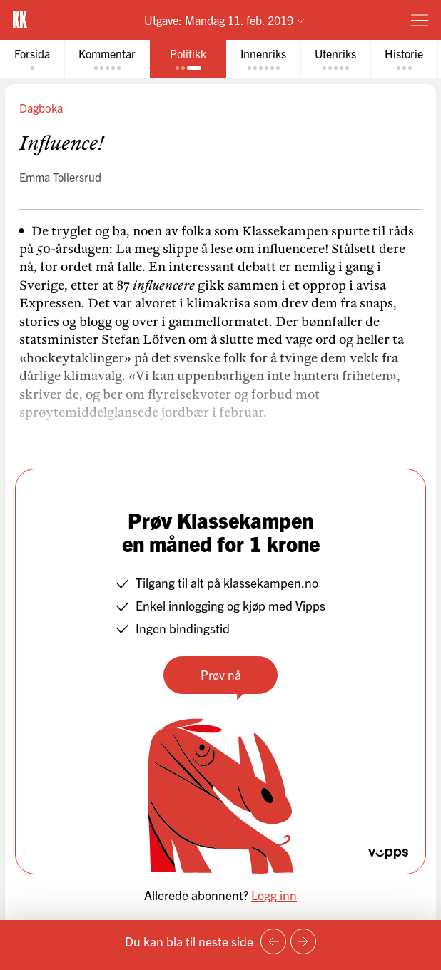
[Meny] (419, 20)
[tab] (32, 59)
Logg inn (274, 895)
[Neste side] (303, 941)
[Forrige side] (273, 941)
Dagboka (41, 108)
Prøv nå (221, 674)
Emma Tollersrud (60, 177)
